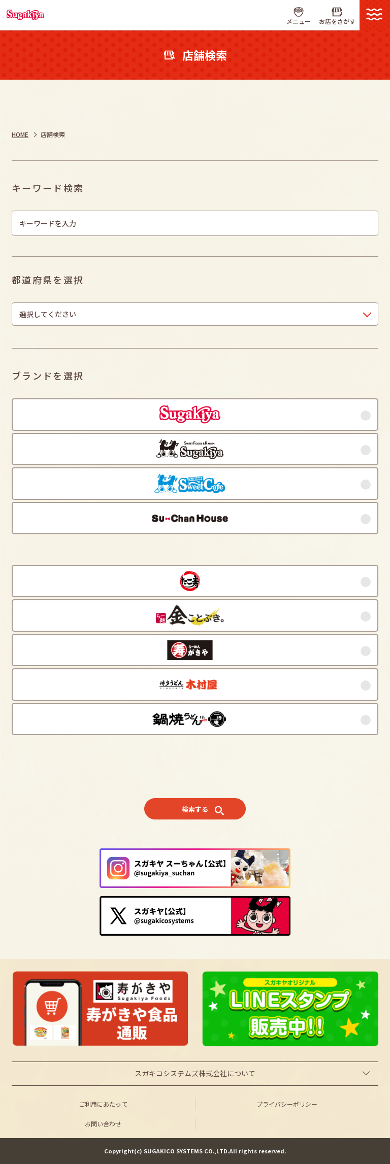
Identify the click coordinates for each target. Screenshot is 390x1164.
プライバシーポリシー (286, 1104)
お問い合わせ (103, 1123)
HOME (20, 134)
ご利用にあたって (103, 1104)
